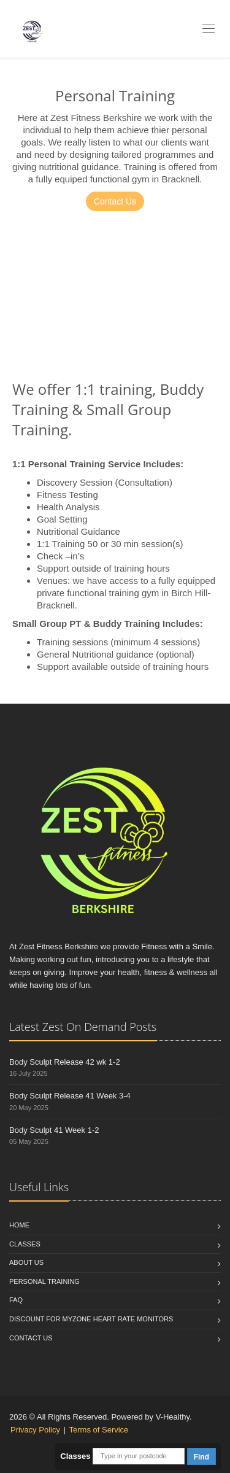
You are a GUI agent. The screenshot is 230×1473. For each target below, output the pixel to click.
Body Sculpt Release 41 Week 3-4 (70, 1095)
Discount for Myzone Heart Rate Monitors (91, 1319)
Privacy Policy (35, 1429)
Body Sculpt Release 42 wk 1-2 (64, 1062)
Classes (24, 1244)
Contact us (31, 1338)
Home (19, 1225)
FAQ (16, 1300)
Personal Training (44, 1281)
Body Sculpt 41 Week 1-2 (54, 1130)
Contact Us (115, 201)
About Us (26, 1262)
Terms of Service (99, 1429)
